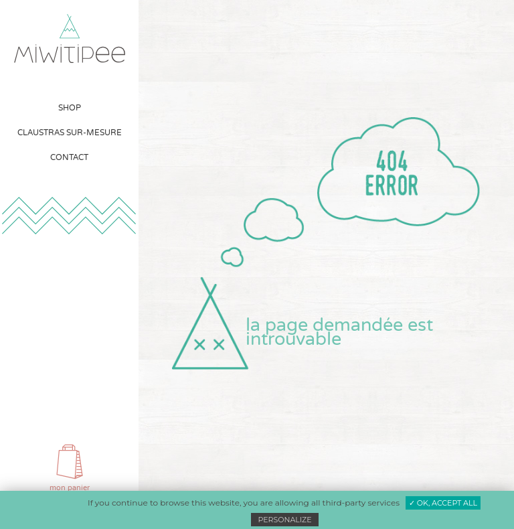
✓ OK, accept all (443, 503)
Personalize (284, 519)
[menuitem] (69, 108)
